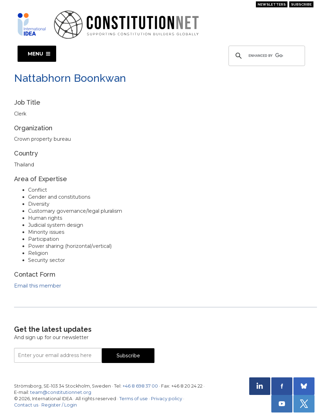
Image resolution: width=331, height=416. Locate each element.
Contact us (26, 405)
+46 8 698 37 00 (140, 386)
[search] (266, 56)
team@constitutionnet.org (60, 392)
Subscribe (301, 4)
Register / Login (59, 405)
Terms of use (133, 398)
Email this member (37, 286)
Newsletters (272, 4)
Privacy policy (166, 398)
